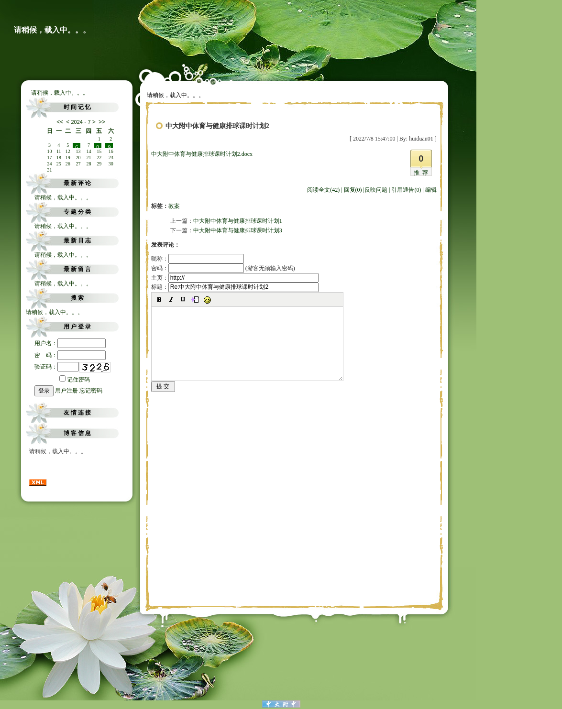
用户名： (70, 343)
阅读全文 (323, 189)
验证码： (56, 366)
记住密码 (74, 379)
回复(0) (353, 189)
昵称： (197, 258)
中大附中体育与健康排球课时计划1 (237, 221)
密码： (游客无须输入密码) (223, 268)
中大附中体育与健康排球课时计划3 (237, 230)
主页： (235, 277)
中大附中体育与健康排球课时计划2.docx (202, 154)
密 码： (70, 355)
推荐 (422, 172)
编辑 (431, 189)
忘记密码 (90, 390)
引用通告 (406, 189)
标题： (235, 287)
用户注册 (66, 390)
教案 (174, 206)
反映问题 (375, 189)
